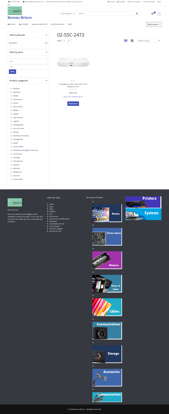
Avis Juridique (54, 226)
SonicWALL (13, 43)
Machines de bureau (21, 136)
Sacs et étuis (18, 107)
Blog (51, 206)
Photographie (18, 125)
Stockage (16, 157)
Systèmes (16, 92)
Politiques (53, 221)
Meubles (16, 88)
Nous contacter (134, 2)
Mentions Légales (56, 229)
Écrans (15, 103)
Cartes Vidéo (18, 179)
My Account (153, 24)
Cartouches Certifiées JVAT (59, 219)
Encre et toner (18, 128)
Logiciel (16, 121)
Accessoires (17, 154)
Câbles (15, 96)
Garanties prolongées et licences (25, 150)
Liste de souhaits (149, 2)
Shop (159, 2)
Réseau (73, 81)
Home (51, 204)
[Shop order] (149, 41)
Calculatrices (18, 161)
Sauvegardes (18, 139)
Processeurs (17, 99)
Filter (12, 72)
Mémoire (16, 168)
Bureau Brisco (20, 17)
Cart (51, 214)
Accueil (111, 2)
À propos (121, 2)
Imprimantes (18, 117)
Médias (16, 110)
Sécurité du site (55, 231)
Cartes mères (18, 146)
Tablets (16, 114)
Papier (15, 143)
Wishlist (52, 211)
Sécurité (16, 176)
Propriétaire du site (56, 224)
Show (59, 41)
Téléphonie (17, 172)
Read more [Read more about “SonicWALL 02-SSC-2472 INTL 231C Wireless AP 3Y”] (73, 103)
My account (53, 216)
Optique (16, 165)
